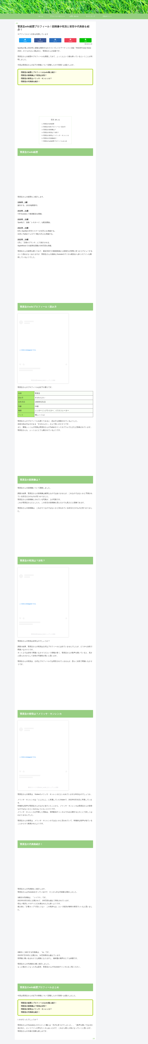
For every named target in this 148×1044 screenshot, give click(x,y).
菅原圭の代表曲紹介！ (50, 139)
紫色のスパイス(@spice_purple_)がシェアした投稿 (43, 789)
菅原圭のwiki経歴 (48, 124)
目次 (52, 120)
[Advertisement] (55, 100)
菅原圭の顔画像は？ (49, 130)
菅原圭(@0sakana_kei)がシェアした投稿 (43, 381)
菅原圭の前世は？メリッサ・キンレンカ (56, 136)
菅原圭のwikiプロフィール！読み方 (54, 127)
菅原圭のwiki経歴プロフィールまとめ (55, 142)
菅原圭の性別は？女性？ (50, 133)
